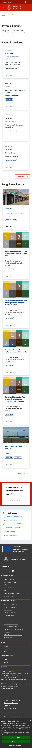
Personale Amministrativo (11, 593)
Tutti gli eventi (22, 176)
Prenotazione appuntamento (12, 700)
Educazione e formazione (11, 624)
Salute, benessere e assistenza (13, 635)
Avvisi (5, 651)
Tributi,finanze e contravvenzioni (13, 629)
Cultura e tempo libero (10, 607)
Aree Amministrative (10, 582)
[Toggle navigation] (3, 7)
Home (3, 15)
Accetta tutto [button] (16, 737)
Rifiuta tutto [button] (16, 741)
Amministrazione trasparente (12, 717)
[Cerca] (28, 8)
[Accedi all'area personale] (25, 2)
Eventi (6, 662)
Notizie (6, 646)
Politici (6, 590)
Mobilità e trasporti (9, 615)
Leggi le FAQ (7, 706)
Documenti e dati (9, 596)
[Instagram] (13, 571)
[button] (16, 745)
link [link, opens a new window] (7, 734)
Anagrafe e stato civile (10, 604)
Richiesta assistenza (10, 708)
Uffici (5, 585)
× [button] (30, 720)
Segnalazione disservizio (11, 703)
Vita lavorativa (8, 610)
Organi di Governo (9, 579)
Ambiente (7, 632)
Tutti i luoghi (23, 474)
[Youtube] (8, 571)
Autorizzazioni (8, 638)
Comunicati (7, 649)
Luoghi (6, 659)
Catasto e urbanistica (10, 613)
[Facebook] (4, 571)
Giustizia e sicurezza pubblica (12, 627)
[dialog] (16, 733)
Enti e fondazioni (9, 588)
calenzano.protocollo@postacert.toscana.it (17, 684)
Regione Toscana (7, 2)
